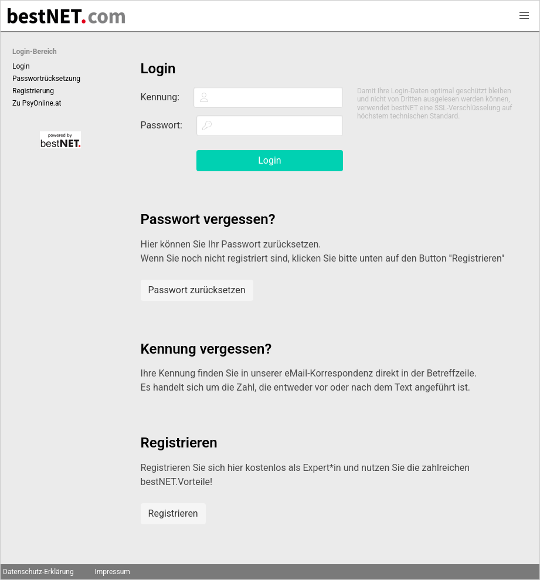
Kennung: (160, 97)
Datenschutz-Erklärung (38, 572)
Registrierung (33, 91)
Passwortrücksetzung (46, 78)
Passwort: (161, 125)
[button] (524, 16)
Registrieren (173, 513)
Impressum (112, 572)
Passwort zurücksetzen (197, 290)
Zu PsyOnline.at (36, 103)
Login (21, 66)
